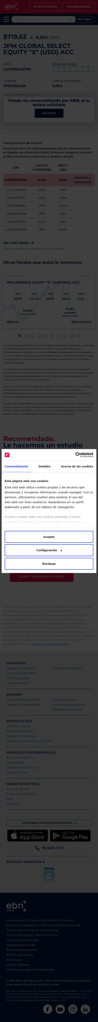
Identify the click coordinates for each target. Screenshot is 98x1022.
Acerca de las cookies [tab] (77, 466)
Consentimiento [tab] (16, 466)
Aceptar (49, 536)
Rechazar (49, 563)
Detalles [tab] (44, 466)
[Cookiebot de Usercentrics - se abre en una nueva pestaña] (75, 455)
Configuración (49, 550)
